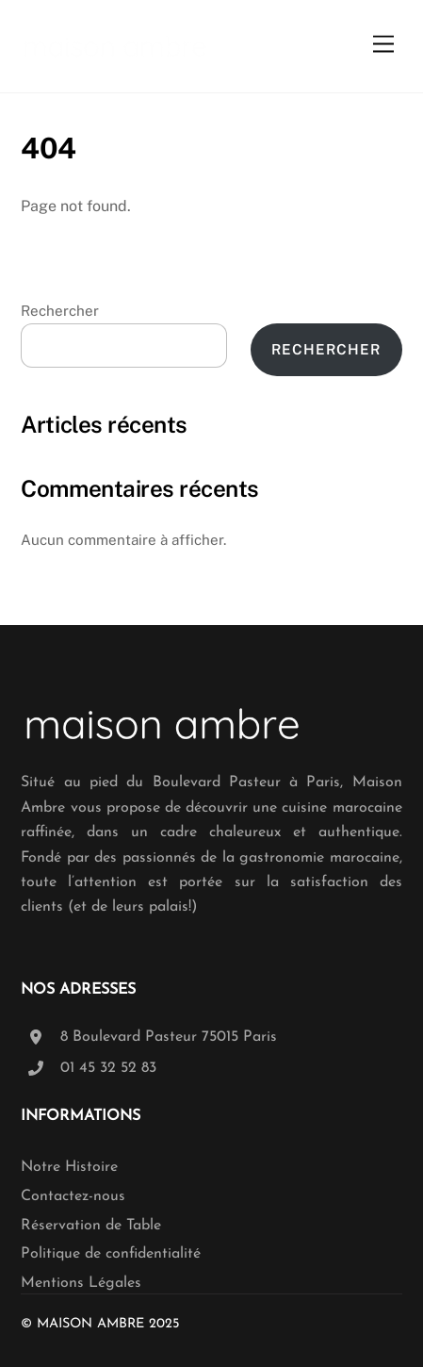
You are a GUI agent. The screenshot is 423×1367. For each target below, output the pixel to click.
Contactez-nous (73, 1196)
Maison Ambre (90, 1324)
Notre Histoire (69, 1167)
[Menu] (383, 44)
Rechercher (60, 311)
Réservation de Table (91, 1225)
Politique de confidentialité (111, 1253)
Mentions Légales (81, 1283)
